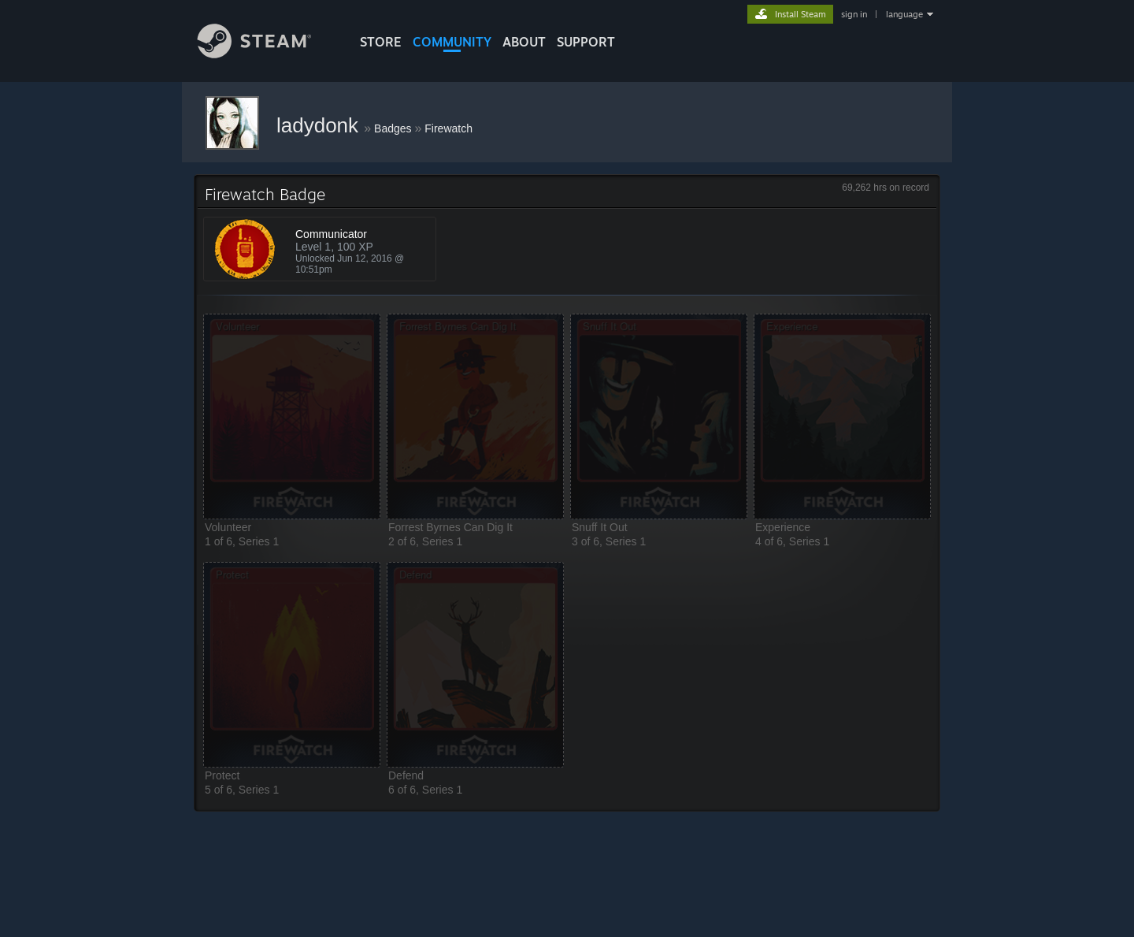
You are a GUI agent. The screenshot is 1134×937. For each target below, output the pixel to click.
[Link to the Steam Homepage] (266, 54)
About (524, 42)
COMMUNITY (452, 42)
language (904, 14)
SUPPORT (586, 42)
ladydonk (320, 125)
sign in (854, 14)
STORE (381, 42)
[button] (291, 416)
